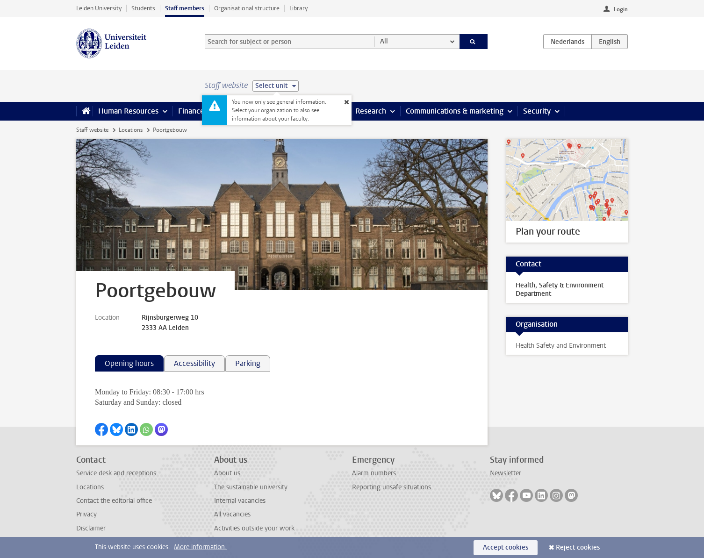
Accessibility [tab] (194, 363)
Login (621, 9)
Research (370, 111)
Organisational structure (247, 8)
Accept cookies (505, 547)
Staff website (92, 130)
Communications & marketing (454, 111)
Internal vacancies (240, 500)
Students (143, 8)
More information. (200, 547)
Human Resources (128, 111)
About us (227, 473)
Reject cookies (578, 547)
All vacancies (232, 514)
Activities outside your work (254, 528)
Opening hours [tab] (129, 363)
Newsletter (505, 473)
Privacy (86, 514)
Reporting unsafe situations (391, 487)
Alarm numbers (374, 473)
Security (537, 111)
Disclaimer (91, 528)
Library (298, 8)
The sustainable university (250, 487)
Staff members (184, 8)
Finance (191, 111)
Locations (131, 130)
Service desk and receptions (116, 473)
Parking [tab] (247, 363)
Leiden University (99, 8)
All (384, 41)
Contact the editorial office (114, 500)
